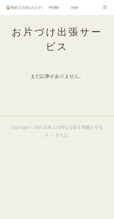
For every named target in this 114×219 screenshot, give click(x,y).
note (74, 7)
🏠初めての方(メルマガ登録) (24, 7)
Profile (54, 7)
